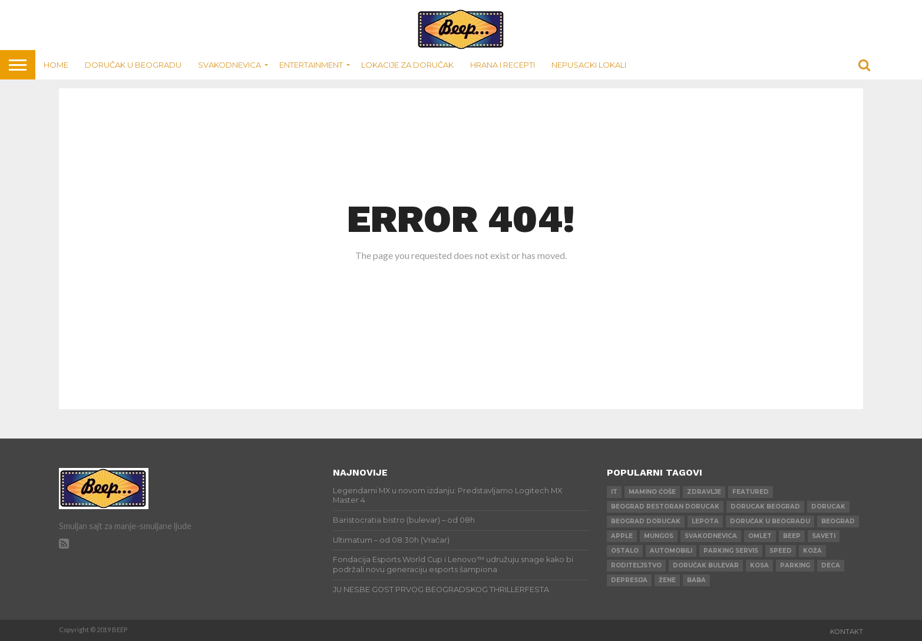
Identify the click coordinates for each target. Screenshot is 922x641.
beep (792, 536)
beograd (838, 521)
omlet (760, 536)
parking (795, 565)
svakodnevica (711, 536)
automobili (671, 550)
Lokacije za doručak (407, 64)
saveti (823, 536)
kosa (759, 565)
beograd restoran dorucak (665, 506)
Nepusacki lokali (588, 64)
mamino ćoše (652, 492)
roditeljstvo (636, 565)
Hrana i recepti (502, 64)
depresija (629, 580)
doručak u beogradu (770, 521)
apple (622, 536)
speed (780, 550)
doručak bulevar (706, 565)
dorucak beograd (765, 506)
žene (667, 580)
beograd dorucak (645, 521)
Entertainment (311, 64)
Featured (750, 492)
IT (614, 492)
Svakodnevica (229, 64)
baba (696, 580)
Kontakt (846, 631)
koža (812, 550)
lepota (705, 521)
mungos (658, 536)
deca (830, 565)
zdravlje (704, 492)
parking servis (730, 550)
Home (56, 64)
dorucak (828, 506)
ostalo (625, 550)
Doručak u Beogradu (133, 64)
